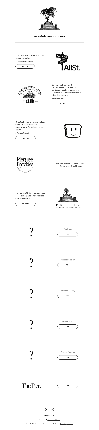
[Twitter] (46, 410)
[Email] (52, 410)
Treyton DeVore (54, 421)
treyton (62, 37)
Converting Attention (66, 425)
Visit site (25, 67)
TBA (67, 235)
